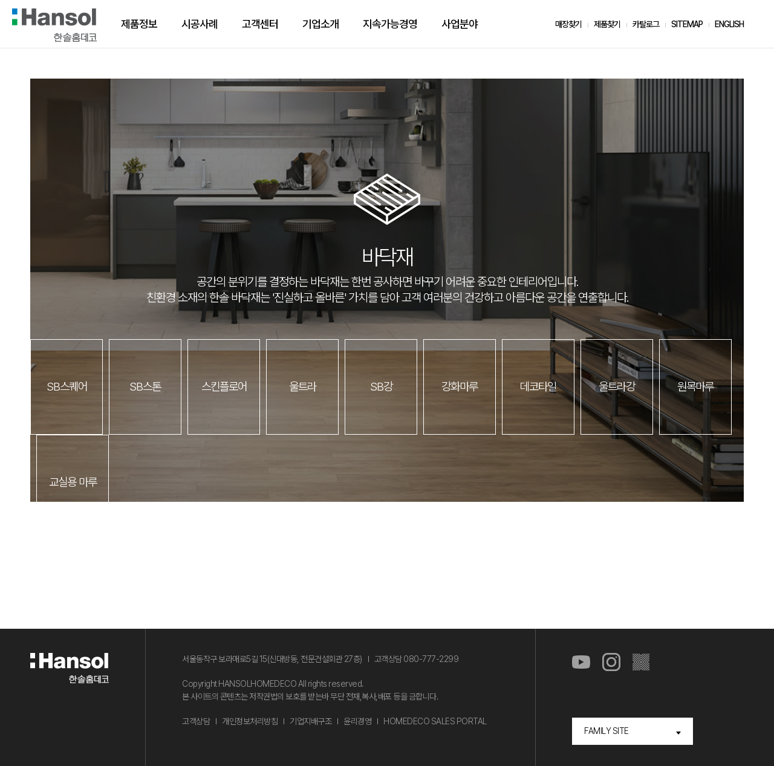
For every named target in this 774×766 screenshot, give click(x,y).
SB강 (381, 387)
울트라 (302, 387)
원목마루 (695, 387)
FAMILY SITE (606, 731)
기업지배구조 (310, 721)
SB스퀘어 (67, 387)
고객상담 (196, 721)
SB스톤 (145, 387)
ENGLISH (729, 24)
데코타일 (538, 387)
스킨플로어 (224, 387)
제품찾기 (607, 24)
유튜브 (581, 662)
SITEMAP (687, 24)
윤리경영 (357, 721)
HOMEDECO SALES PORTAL (435, 721)
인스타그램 (611, 662)
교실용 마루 (73, 482)
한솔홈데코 (54, 25)
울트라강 (617, 387)
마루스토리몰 (642, 662)
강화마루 (459, 387)
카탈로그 (646, 24)
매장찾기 (568, 24)
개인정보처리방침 (250, 721)
